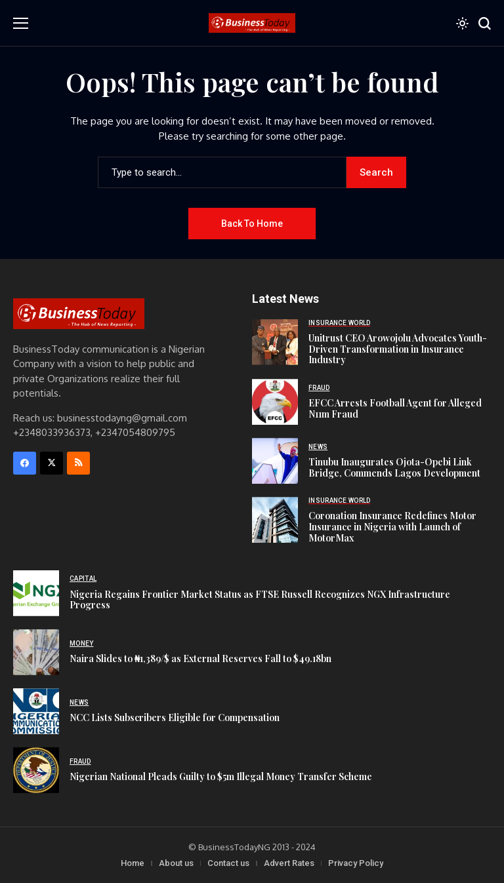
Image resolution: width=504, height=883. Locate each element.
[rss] (78, 463)
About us (176, 863)
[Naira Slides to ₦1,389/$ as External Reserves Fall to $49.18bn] (36, 652)
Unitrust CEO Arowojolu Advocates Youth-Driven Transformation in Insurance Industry (397, 349)
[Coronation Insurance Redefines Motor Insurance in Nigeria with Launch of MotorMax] (275, 520)
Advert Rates (289, 863)
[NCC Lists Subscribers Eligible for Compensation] (36, 711)
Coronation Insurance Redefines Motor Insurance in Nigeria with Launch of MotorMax (392, 526)
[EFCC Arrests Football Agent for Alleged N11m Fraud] (275, 402)
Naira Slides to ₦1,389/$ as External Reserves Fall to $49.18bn (200, 658)
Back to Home (252, 223)
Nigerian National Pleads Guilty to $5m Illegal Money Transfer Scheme (221, 776)
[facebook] (24, 463)
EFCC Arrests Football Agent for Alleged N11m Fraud (395, 408)
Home (132, 863)
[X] (51, 463)
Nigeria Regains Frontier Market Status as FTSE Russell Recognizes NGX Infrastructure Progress (260, 600)
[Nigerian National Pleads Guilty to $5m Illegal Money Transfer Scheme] (36, 770)
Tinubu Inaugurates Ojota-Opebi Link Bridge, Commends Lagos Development (394, 467)
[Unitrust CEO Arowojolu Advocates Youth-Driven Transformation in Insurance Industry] (275, 342)
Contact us (228, 863)
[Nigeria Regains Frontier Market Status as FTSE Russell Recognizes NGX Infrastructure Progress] (36, 593)
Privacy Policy (355, 863)
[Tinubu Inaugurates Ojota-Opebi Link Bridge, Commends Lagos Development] (275, 461)
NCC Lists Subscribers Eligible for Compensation (175, 717)
